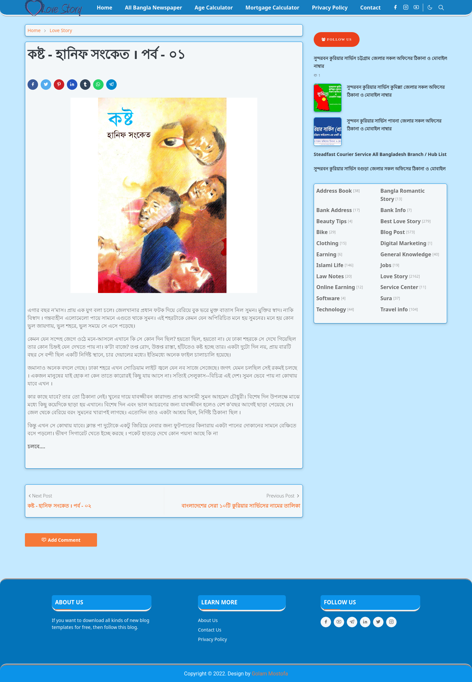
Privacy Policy (212, 639)
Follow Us (337, 39)
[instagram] (406, 7)
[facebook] (395, 7)
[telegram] (352, 622)
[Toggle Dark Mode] (429, 7)
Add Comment (61, 540)
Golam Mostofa (270, 674)
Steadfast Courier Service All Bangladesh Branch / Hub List (380, 154)
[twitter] (378, 622)
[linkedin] (365, 622)
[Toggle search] (441, 7)
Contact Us (209, 630)
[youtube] (416, 7)
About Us (208, 620)
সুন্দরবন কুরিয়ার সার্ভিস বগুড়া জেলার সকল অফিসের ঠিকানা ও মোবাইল (379, 169)
